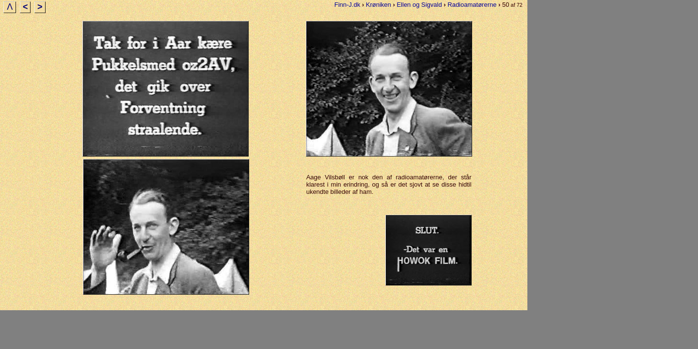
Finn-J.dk (347, 4)
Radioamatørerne (471, 4)
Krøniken (378, 4)
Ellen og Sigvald (419, 4)
